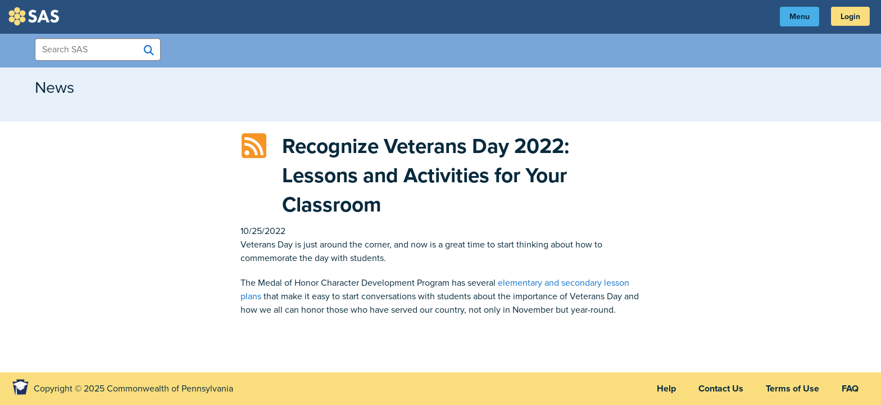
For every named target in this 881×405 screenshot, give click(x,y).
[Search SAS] (149, 50)
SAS (35, 16)
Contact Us (720, 388)
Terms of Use (792, 388)
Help (666, 388)
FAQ (850, 388)
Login (850, 16)
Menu (799, 16)
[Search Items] (98, 49)
